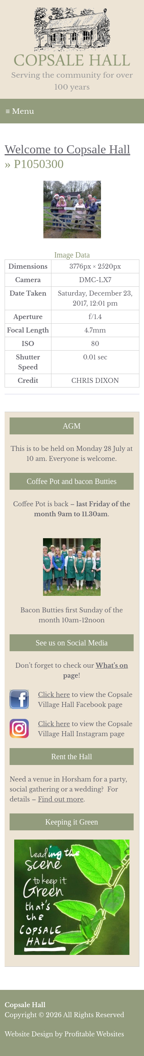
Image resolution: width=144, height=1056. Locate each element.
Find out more (61, 799)
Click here (54, 694)
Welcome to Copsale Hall (67, 149)
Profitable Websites (94, 1034)
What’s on (112, 665)
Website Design (29, 1034)
